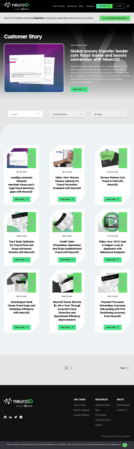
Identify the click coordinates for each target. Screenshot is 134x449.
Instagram (21, 417)
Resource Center (102, 405)
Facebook (5, 417)
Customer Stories (102, 420)
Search (127, 6)
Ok (125, 445)
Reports (98, 425)
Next (122, 368)
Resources (72, 6)
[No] (130, 445)
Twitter (15, 417)
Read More (77, 89)
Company (90, 6)
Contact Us (104, 6)
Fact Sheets (100, 415)
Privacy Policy (107, 436)
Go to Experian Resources (115, 18)
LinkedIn (10, 417)
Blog (81, 6)
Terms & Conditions (122, 436)
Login (119, 6)
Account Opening (81, 410)
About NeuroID (123, 405)
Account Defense (81, 415)
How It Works (59, 6)
